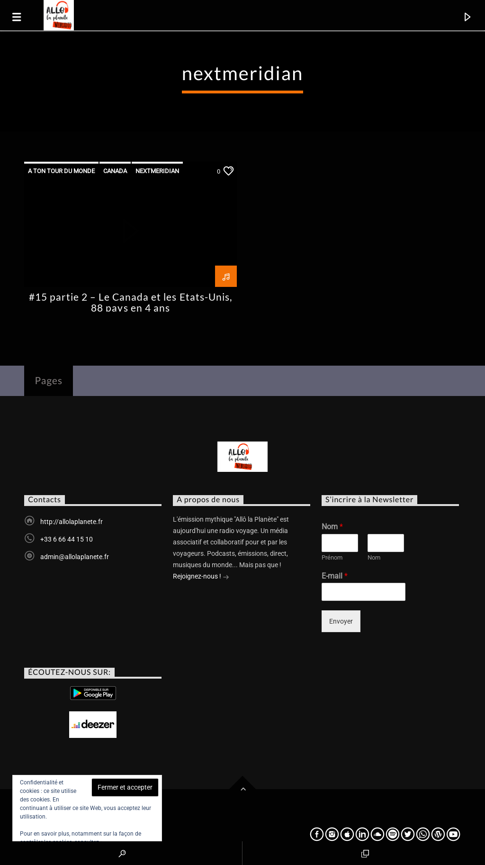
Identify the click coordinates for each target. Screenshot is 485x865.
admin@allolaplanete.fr (74, 557)
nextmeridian (157, 171)
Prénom (332, 557)
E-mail (335, 575)
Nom (332, 526)
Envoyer (341, 621)
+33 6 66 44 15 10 (66, 539)
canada (115, 171)
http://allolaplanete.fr (71, 521)
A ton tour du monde (61, 171)
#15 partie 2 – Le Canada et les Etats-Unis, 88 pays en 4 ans (130, 302)
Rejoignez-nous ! (201, 577)
